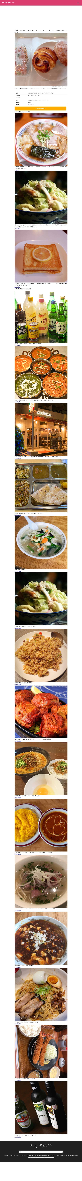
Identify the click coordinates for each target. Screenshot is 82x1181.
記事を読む (17, 170)
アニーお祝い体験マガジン (8, 2)
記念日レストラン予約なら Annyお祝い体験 (67, 1155)
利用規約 (31, 1155)
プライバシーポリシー (15, 1155)
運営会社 (6, 1155)
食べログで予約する (40, 108)
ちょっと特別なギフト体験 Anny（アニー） (45, 1155)
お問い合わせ (25, 1155)
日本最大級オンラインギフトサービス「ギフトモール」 (41, 1157)
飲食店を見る (18, 345)
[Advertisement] (41, 16)
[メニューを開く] (78, 3)
